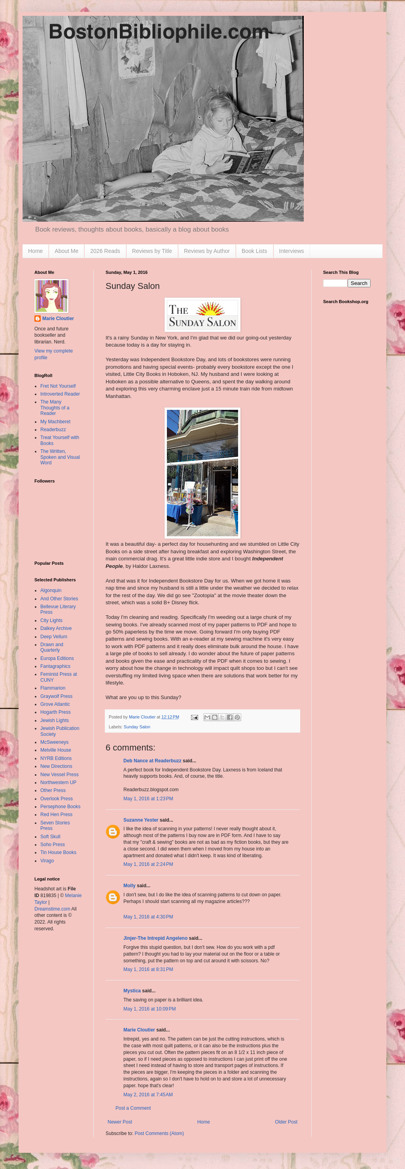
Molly (129, 885)
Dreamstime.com (52, 909)
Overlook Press (56, 798)
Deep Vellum (53, 636)
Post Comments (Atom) (159, 1133)
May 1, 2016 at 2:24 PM (148, 864)
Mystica (132, 991)
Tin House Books (58, 852)
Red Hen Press (56, 814)
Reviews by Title (152, 251)
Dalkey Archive (56, 628)
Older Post (286, 1122)
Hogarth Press (55, 712)
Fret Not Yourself (58, 386)
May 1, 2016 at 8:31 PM (148, 969)
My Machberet (55, 421)
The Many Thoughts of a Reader (54, 407)
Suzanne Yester (141, 820)
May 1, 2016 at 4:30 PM (148, 917)
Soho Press (52, 844)
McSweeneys (54, 742)
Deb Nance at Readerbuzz (152, 761)
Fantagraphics (55, 666)
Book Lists (254, 251)
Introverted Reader (60, 394)
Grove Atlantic (55, 704)
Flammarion (52, 688)
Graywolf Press (56, 696)
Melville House (55, 750)
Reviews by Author (207, 251)
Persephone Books (60, 806)
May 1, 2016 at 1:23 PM (148, 798)
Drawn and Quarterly (51, 647)
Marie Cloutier (139, 1030)
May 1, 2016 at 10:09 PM (149, 1009)
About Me (66, 251)
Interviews (291, 251)
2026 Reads (105, 251)
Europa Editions (57, 658)
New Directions (56, 766)
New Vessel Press (59, 774)
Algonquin (50, 590)
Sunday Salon (137, 726)
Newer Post (120, 1122)
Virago (47, 861)
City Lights (51, 620)
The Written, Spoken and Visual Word (60, 457)
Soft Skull (50, 836)
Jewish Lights (54, 720)
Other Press (53, 790)
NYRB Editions (56, 758)
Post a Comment (133, 1108)
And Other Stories (59, 598)
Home (35, 251)
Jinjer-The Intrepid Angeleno (155, 938)
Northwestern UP (58, 782)
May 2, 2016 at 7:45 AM (148, 1094)
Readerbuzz (53, 429)
